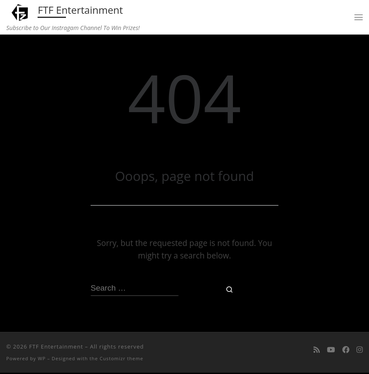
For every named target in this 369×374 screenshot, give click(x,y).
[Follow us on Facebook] (345, 350)
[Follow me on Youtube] (331, 350)
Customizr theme (122, 359)
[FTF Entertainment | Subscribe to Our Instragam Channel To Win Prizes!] (21, 12)
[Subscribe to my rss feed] (316, 350)
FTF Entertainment (56, 347)
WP (41, 359)
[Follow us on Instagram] (359, 350)
